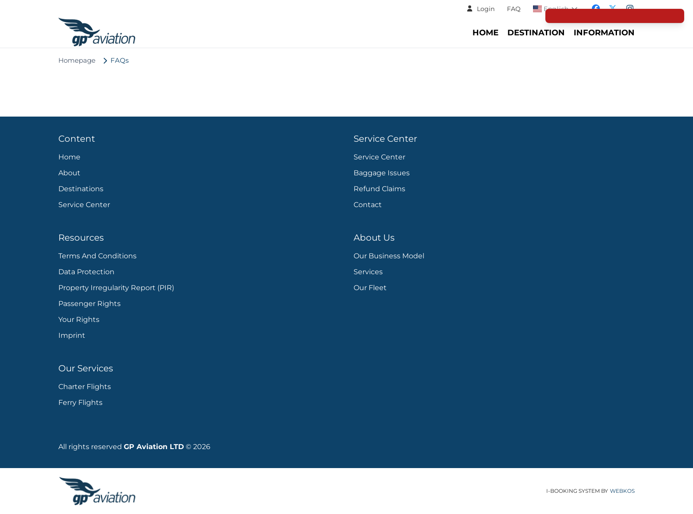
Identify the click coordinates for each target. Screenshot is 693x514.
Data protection (86, 272)
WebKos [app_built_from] (622, 491)
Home (69, 157)
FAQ (514, 9)
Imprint (71, 335)
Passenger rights (89, 303)
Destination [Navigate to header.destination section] (536, 33)
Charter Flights (84, 386)
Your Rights (78, 319)
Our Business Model (389, 256)
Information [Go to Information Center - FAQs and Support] (604, 33)
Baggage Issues (382, 173)
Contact (368, 204)
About (69, 173)
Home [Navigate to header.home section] (485, 33)
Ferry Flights (80, 402)
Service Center (84, 204)
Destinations (80, 189)
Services (368, 272)
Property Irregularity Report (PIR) (116, 287)
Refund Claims (379, 189)
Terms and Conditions (97, 256)
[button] (480, 8)
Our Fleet (370, 287)
